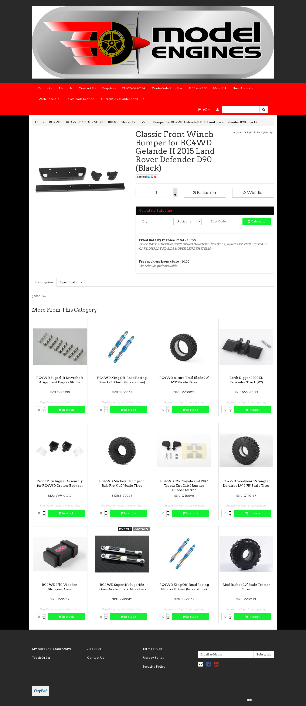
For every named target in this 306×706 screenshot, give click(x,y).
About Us (65, 88)
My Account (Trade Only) (51, 648)
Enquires (109, 88)
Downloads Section (80, 99)
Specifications (71, 282)
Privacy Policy (153, 657)
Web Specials (48, 99)
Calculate (256, 221)
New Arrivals (242, 88)
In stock (66, 409)
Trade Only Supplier (167, 88)
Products (45, 88)
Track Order (41, 657)
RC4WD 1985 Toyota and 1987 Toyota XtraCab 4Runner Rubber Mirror (184, 485)
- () (204, 109)
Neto (249, 699)
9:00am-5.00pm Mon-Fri (207, 88)
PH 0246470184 (133, 88)
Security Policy (154, 666)
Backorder (205, 192)
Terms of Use (152, 648)
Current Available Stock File (122, 99)
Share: (147, 176)
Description (44, 282)
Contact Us (87, 88)
